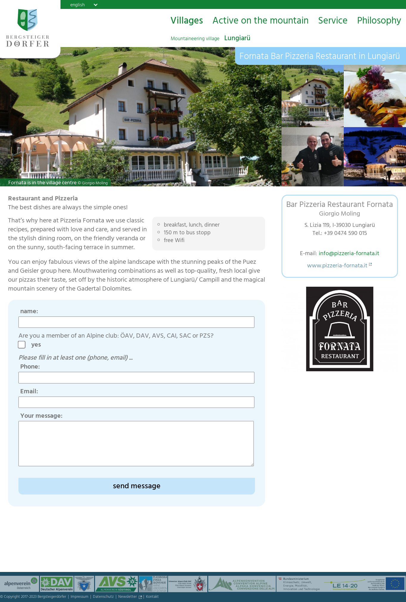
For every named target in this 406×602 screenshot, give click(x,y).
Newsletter (128, 597)
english (77, 4)
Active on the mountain (260, 21)
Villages (186, 21)
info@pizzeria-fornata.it (349, 254)
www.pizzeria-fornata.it (337, 266)
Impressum (80, 597)
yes (38, 345)
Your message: (41, 416)
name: (29, 312)
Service (333, 21)
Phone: (30, 367)
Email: (29, 392)
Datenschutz (104, 597)
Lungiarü (211, 39)
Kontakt (152, 597)
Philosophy (379, 21)
